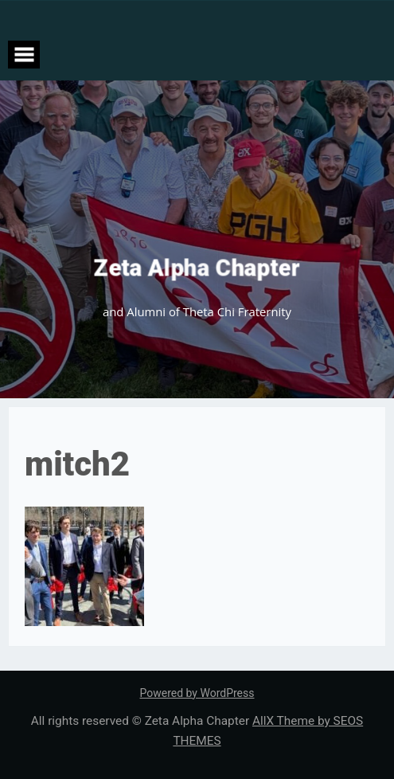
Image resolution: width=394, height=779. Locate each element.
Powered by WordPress (197, 693)
